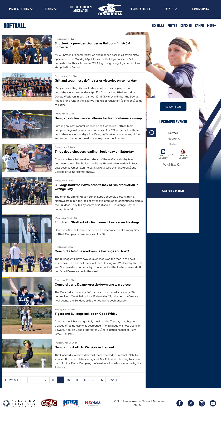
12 (85, 383)
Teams (49, 9)
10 (68, 383)
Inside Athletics (19, 9)
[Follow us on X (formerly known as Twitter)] (190, 406)
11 (77, 383)
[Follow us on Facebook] (179, 406)
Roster (172, 25)
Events (169, 9)
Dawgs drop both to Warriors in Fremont (83, 351)
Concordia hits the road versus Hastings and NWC (91, 255)
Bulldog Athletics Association (81, 8)
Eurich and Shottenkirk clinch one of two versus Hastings (96, 226)
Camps (199, 25)
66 (101, 383)
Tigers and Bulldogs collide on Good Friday (85, 317)
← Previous (11, 383)
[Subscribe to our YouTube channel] (212, 406)
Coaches (186, 25)
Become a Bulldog (140, 9)
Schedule (158, 25)
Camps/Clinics (200, 9)
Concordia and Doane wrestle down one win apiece (92, 288)
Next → (112, 383)
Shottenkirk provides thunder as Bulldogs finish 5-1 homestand (91, 45)
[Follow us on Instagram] (201, 406)
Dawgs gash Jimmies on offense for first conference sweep (92, 120)
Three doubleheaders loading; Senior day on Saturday (93, 155)
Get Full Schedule (171, 190)
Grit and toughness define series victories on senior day (95, 81)
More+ (211, 25)
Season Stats (171, 106)
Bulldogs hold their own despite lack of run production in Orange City (96, 191)
